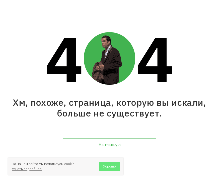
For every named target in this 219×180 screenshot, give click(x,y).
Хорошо (109, 166)
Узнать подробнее (27, 168)
